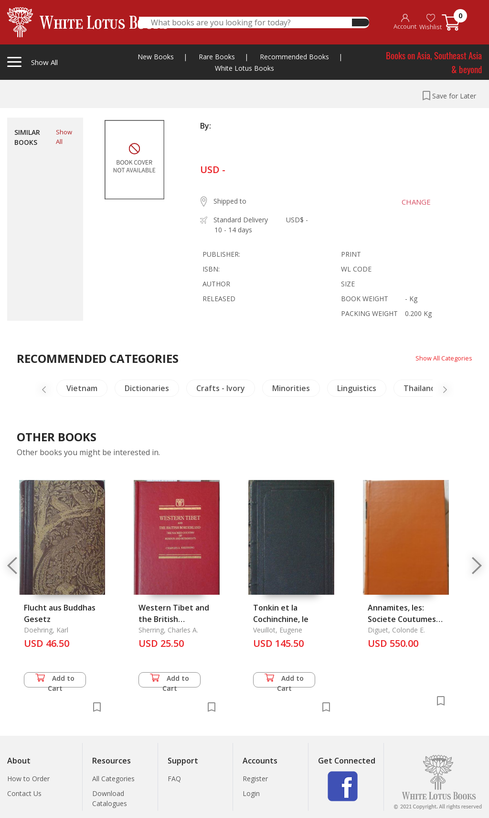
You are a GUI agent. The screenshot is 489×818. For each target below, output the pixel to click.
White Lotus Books (244, 68)
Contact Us (24, 793)
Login (251, 793)
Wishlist (430, 22)
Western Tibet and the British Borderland (173, 619)
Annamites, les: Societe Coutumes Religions (402, 619)
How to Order (28, 778)
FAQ (174, 778)
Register (255, 778)
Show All (64, 137)
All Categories (113, 778)
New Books (156, 56)
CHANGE (410, 202)
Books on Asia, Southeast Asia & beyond (434, 62)
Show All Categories (441, 357)
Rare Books (217, 56)
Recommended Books (294, 56)
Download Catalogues (109, 798)
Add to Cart (54, 680)
